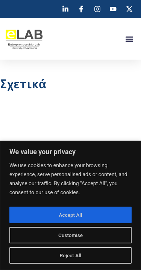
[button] (129, 39)
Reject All (70, 255)
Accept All (71, 215)
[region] (70, 205)
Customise (70, 235)
